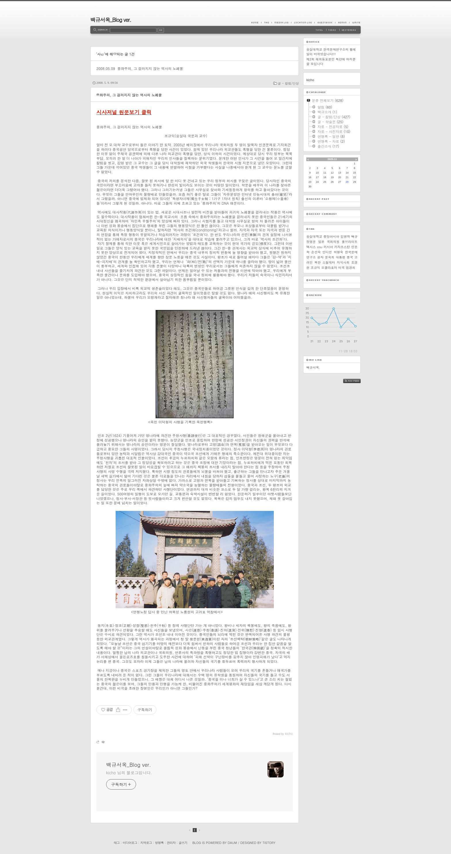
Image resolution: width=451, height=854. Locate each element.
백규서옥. (313, 367)
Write (355, 22)
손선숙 (316, 252)
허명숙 (338, 252)
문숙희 (330, 257)
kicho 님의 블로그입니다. (129, 772)
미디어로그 (130, 842)
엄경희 (350, 267)
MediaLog (281, 22)
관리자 (171, 842)
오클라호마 (329, 267)
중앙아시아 (331, 236)
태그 (116, 842)
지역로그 (146, 842)
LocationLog (302, 22)
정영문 (311, 241)
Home (256, 22)
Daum (232, 842)
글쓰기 (183, 842)
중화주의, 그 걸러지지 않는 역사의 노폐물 (150, 68)
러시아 (328, 247)
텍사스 (311, 247)
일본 (321, 241)
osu (319, 247)
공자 (320, 257)
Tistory (269, 842)
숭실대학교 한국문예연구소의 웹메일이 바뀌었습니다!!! (331, 51)
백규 (354, 236)
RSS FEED (356, 381)
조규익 (315, 267)
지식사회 (343, 262)
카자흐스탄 (342, 247)
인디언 (327, 252)
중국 (350, 257)
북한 (317, 262)
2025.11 (332, 159)
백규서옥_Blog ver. (110, 19)
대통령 (340, 257)
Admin (342, 22)
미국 (341, 267)
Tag (266, 22)
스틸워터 (328, 262)
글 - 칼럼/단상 (288, 83)
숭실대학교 (314, 236)
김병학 (345, 236)
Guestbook (324, 22)
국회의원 (333, 241)
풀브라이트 (350, 241)
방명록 (159, 842)
